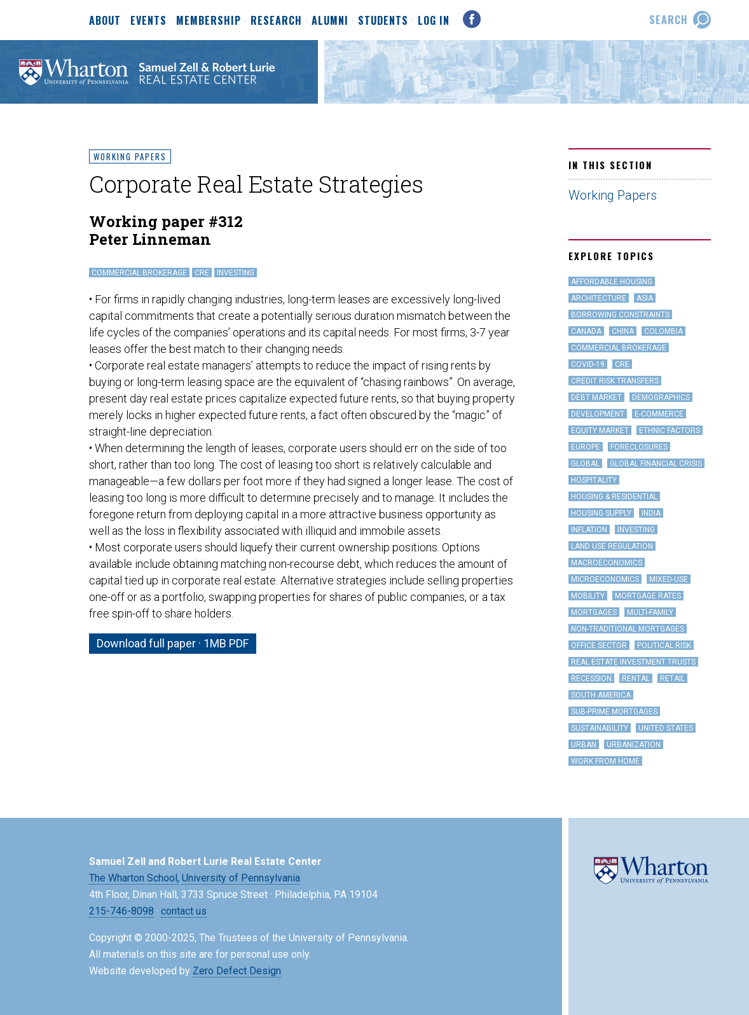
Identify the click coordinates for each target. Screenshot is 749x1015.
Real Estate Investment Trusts (633, 662)
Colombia (663, 331)
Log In (434, 20)
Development (597, 414)
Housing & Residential (614, 496)
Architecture (598, 298)
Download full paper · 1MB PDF (173, 643)
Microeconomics (605, 579)
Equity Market (600, 430)
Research (276, 21)
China (623, 331)
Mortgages (594, 612)
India (651, 513)
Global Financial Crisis (656, 463)
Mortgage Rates (648, 595)
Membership (208, 21)
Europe (585, 447)
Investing (235, 272)
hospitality (594, 480)
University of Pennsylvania (241, 878)
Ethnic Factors (669, 430)
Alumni (330, 21)
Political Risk (664, 645)
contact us (184, 911)
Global (585, 463)
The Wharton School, (134, 878)
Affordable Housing (611, 281)
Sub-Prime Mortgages (614, 711)
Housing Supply (601, 513)
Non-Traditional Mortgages (627, 629)
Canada (586, 331)
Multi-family (650, 612)
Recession (591, 678)
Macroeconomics (606, 562)
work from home (605, 761)
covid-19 (588, 364)
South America (601, 695)
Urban (583, 744)
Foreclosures (639, 447)
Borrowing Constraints (620, 314)
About (105, 21)
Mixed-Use (668, 579)
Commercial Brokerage (139, 272)
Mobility (588, 595)
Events (148, 21)
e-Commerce (659, 414)
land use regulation (612, 546)
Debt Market (596, 397)
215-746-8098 (121, 911)
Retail (672, 678)
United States (665, 728)
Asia (644, 298)
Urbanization (634, 744)
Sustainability (599, 728)
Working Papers (130, 156)
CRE (202, 272)
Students (383, 21)
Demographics (661, 397)
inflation (589, 529)
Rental (636, 678)
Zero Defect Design (237, 971)
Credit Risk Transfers (615, 380)
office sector (599, 645)
